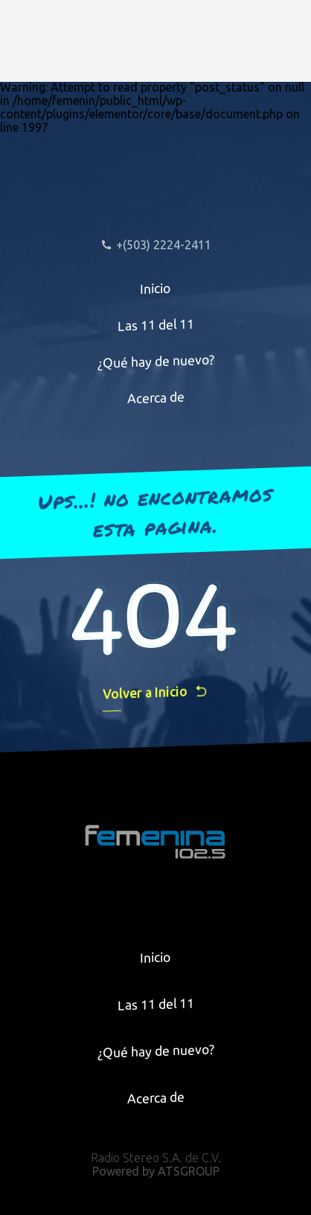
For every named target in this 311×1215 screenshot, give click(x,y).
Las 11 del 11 (156, 324)
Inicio (155, 287)
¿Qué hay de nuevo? (155, 361)
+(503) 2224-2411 (155, 244)
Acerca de (156, 398)
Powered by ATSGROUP (155, 1171)
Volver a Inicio (155, 692)
